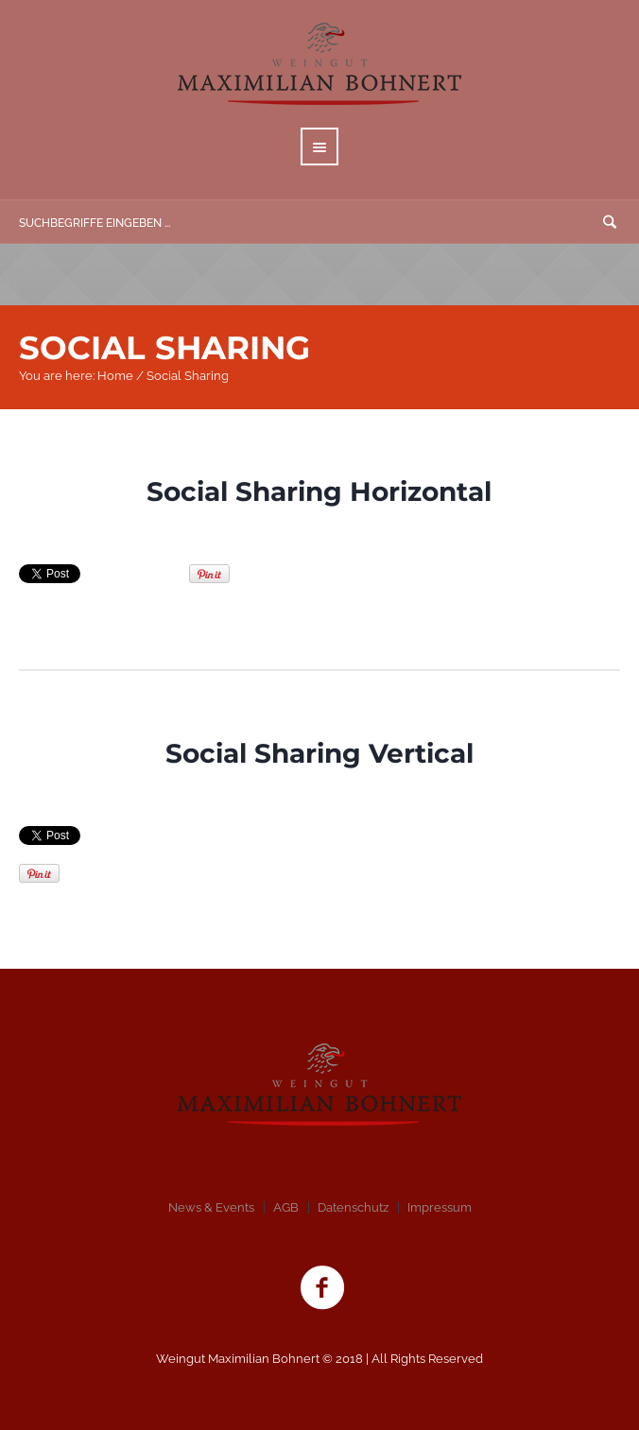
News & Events (211, 1207)
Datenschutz (353, 1207)
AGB (286, 1207)
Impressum (439, 1207)
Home (115, 376)
